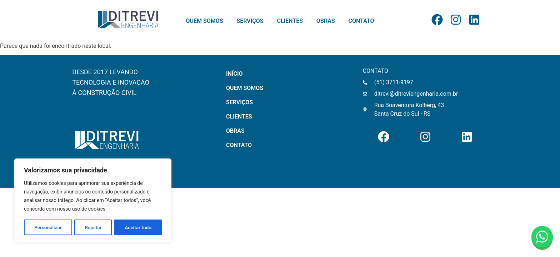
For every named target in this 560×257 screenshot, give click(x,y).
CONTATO (361, 21)
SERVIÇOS (250, 21)
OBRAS (325, 21)
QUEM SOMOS (204, 21)
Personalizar (48, 227)
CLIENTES (289, 21)
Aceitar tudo (138, 227)
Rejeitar (93, 227)
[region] (92, 201)
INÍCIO (234, 73)
